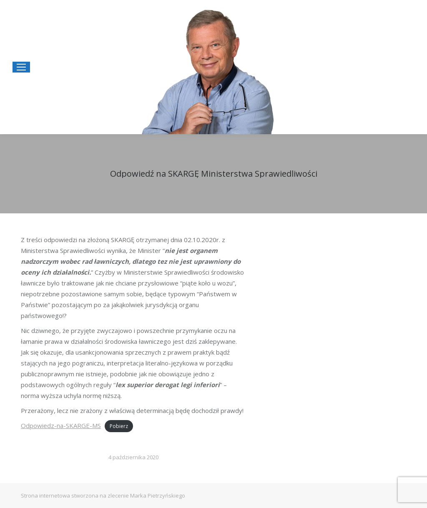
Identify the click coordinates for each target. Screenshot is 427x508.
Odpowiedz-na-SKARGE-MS (61, 425)
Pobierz (119, 426)
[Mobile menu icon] (21, 67)
